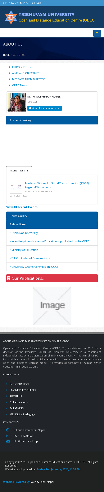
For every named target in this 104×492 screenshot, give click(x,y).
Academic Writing (20, 120)
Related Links (18, 224)
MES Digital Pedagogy (22, 414)
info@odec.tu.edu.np (25, 441)
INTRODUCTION (21, 67)
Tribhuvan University (24, 233)
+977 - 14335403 (23, 435)
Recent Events (19, 170)
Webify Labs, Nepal (42, 481)
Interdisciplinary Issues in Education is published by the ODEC (49, 241)
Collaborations (19, 402)
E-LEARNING (17, 408)
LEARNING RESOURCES (23, 390)
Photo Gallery (18, 216)
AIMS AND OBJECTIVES (26, 73)
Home (6, 54)
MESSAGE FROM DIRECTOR (29, 79)
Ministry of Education (24, 250)
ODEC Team (19, 85)
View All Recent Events (21, 207)
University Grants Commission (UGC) (34, 267)
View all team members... (44, 108)
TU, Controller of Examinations (30, 258)
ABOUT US (16, 396)
